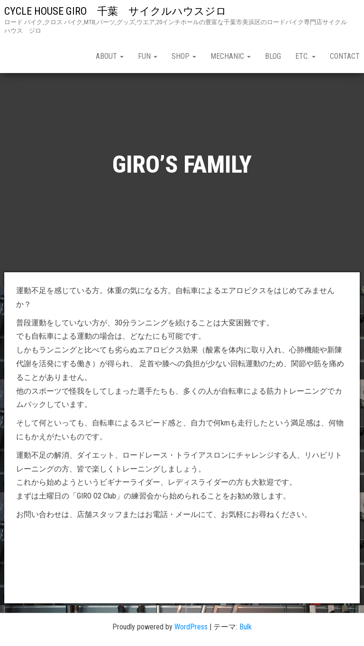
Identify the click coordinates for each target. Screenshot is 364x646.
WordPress (191, 626)
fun (147, 56)
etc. (305, 56)
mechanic (230, 56)
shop (184, 56)
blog (273, 56)
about (110, 56)
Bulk (245, 626)
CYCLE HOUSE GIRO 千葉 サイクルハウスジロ (120, 11)
